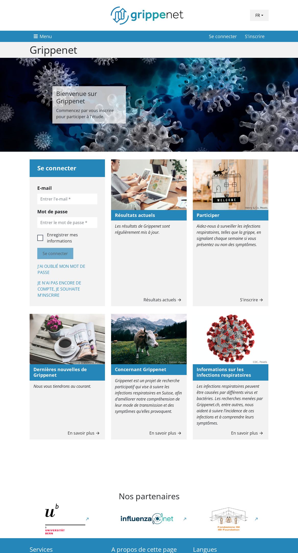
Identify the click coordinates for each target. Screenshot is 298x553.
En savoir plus (84, 432)
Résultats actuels (163, 299)
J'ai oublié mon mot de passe (61, 269)
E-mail (44, 188)
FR (257, 15)
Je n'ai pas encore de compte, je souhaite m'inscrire (59, 289)
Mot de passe (52, 211)
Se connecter (223, 36)
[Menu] (43, 36)
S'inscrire (255, 36)
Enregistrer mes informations (62, 238)
